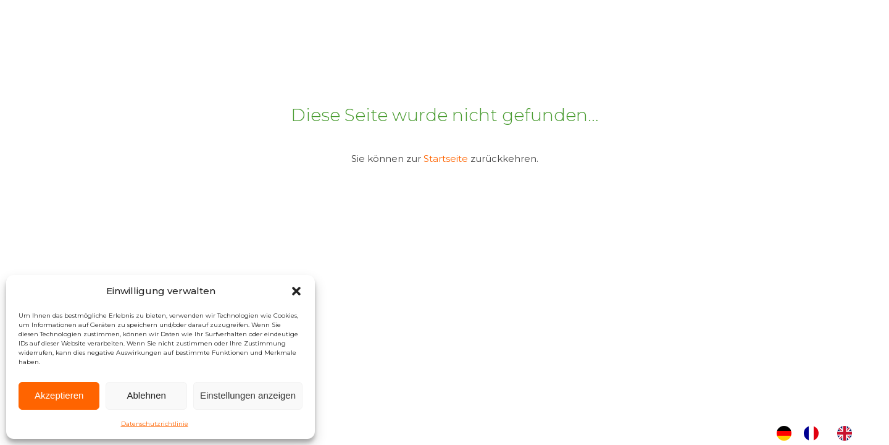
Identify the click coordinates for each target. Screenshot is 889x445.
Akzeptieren (59, 395)
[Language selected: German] (820, 433)
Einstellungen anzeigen (248, 395)
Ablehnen (146, 395)
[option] (814, 433)
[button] (296, 291)
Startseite (446, 158)
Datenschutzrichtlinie (154, 424)
